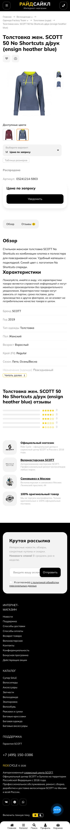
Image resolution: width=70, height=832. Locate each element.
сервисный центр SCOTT (38, 772)
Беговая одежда (12, 721)
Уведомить (35, 199)
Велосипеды (10, 682)
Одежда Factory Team (14, 20)
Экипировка (10, 701)
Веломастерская (13, 640)
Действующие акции (15, 659)
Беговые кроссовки (14, 716)
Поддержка (10, 621)
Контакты (8, 645)
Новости (8, 616)
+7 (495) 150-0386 (18, 755)
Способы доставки (14, 626)
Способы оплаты (13, 630)
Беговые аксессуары (15, 725)
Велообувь (9, 706)
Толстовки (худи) (42, 20)
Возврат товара (12, 635)
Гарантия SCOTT (12, 743)
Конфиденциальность (16, 650)
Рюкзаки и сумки (13, 711)
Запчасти (8, 692)
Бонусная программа (15, 655)
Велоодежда (23, 16)
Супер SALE (10, 677)
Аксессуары (10, 687)
